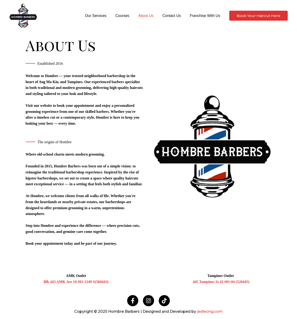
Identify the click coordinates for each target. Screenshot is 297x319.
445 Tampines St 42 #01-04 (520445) (221, 282)
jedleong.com (210, 311)
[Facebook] (132, 300)
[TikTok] (164, 300)
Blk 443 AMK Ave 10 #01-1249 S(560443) (76, 282)
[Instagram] (148, 300)
